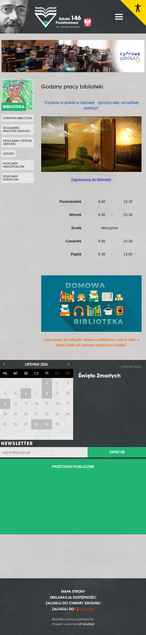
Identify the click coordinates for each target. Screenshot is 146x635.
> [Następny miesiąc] (68, 364)
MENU (119, 16)
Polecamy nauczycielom (13, 165)
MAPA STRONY (73, 591)
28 (36, 424)
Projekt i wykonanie (73, 624)
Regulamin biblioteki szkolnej (16, 129)
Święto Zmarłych (99, 375)
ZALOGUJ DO (73, 609)
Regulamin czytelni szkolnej (17, 142)
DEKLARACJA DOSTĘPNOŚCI (73, 597)
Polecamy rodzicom (10, 178)
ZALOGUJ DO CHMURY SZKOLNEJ (73, 603)
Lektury (8, 153)
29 (47, 424)
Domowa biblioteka (17, 118)
